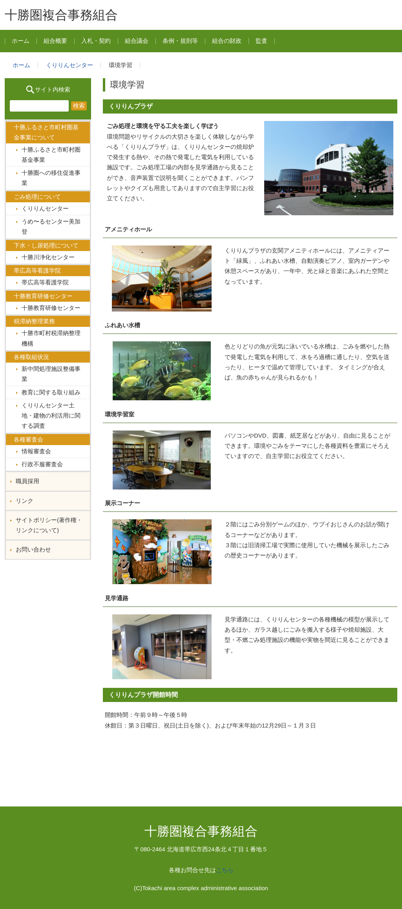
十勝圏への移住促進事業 (51, 177)
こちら (225, 870)
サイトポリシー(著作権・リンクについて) (49, 525)
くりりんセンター (69, 65)
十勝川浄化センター (48, 257)
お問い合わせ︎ (33, 549)
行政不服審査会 (42, 464)
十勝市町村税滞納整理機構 (51, 338)
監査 (261, 40)
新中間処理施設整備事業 (51, 373)
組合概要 (55, 40)
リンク (24, 500)
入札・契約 (96, 40)
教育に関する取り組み (51, 392)
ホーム (20, 40)
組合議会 (136, 40)
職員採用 (27, 481)
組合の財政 (226, 40)
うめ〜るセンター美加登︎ (51, 226)
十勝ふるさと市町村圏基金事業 (51, 154)
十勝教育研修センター (51, 307)
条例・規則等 (180, 40)
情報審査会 (36, 451)
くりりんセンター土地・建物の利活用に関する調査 (51, 415)
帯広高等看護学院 (45, 282)
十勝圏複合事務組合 (61, 15)
